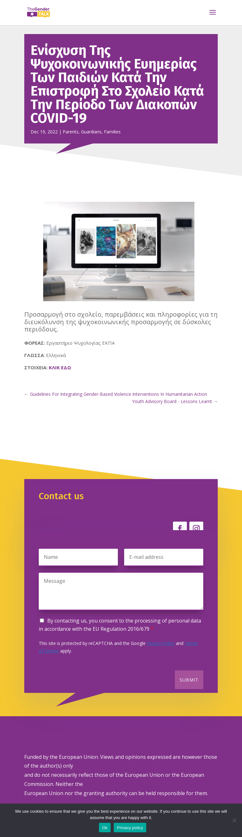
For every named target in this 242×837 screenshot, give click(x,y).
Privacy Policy (161, 643)
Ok (104, 827)
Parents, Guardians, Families (92, 132)
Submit (189, 680)
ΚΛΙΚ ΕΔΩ (60, 367)
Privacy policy (130, 827)
